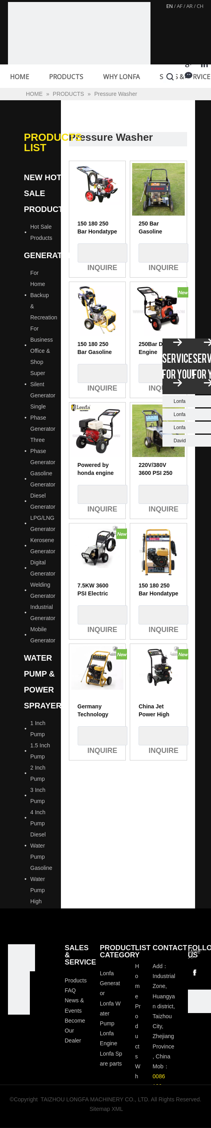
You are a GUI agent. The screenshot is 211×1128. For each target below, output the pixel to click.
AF (179, 6)
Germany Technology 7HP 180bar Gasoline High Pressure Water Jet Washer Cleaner (96, 710)
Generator (49, 255)
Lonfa (180, 401)
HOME (19, 76)
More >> (194, 954)
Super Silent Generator (42, 384)
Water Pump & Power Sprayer (43, 681)
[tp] (19, 1004)
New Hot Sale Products (46, 193)
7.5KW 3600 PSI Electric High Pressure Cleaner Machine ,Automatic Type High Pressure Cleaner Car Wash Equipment (96, 589)
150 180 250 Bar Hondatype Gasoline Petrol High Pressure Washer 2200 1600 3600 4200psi (97, 227)
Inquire (102, 253)
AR (189, 6)
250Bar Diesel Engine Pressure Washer (157, 348)
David (180, 440)
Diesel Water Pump (38, 845)
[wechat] (199, 1001)
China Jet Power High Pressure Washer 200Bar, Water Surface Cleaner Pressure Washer (157, 710)
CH (200, 6)
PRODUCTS (66, 76)
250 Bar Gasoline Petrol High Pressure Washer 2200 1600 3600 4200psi (155, 227)
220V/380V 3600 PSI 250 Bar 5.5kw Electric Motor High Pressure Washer (157, 469)
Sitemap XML (106, 1109)
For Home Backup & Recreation (43, 295)
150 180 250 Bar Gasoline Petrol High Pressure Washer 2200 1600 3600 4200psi (95, 348)
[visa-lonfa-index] (19, 982)
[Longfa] (21, 957)
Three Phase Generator (42, 451)
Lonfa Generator (110, 983)
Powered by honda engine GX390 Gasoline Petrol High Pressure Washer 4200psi (96, 469)
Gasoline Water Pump (41, 879)
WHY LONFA (121, 76)
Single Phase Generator (42, 417)
